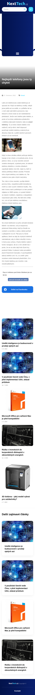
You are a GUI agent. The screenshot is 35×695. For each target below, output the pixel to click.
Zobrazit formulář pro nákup (18, 279)
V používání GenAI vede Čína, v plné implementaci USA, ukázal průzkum (16, 379)
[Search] (24, 9)
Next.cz (17, 683)
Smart (23, 95)
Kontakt (17, 691)
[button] (17, 53)
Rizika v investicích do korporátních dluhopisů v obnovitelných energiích (13, 452)
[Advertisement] (17, 33)
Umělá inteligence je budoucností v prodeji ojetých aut (14, 548)
